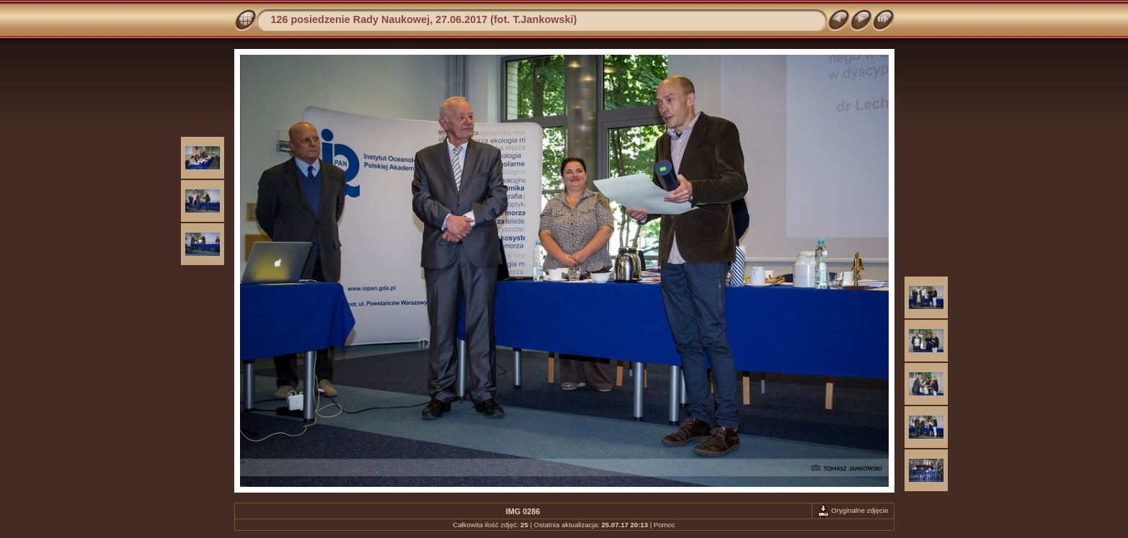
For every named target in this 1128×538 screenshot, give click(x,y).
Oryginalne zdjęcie (853, 510)
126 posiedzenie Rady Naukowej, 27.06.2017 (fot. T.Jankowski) (424, 19)
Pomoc (664, 525)
